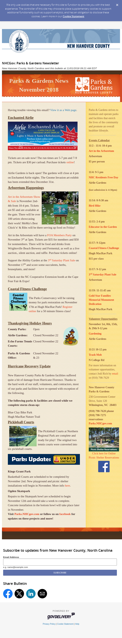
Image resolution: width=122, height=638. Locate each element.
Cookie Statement (73, 16)
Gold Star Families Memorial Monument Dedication (101, 299)
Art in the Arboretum (101, 150)
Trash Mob (95, 354)
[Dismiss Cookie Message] (117, 3)
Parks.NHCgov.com (26, 514)
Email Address (11, 557)
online (70, 162)
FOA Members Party (59, 235)
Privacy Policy (49, 624)
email (115, 373)
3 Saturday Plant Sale (61, 260)
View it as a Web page (63, 110)
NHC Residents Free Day (103, 177)
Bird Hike (95, 205)
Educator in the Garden (103, 226)
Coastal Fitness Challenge (104, 248)
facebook (65, 514)
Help (77, 624)
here (67, 485)
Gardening (95, 333)
